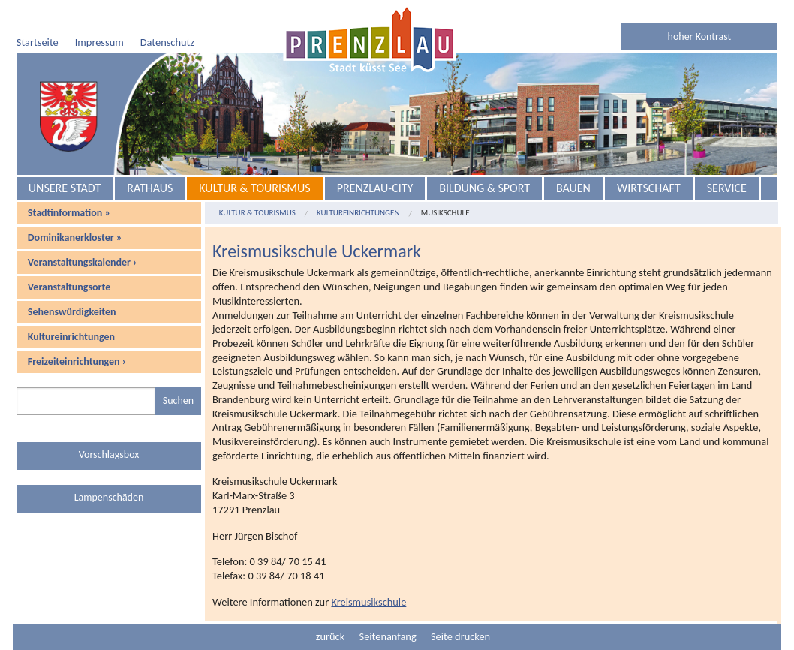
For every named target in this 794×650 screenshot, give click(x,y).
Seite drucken (460, 636)
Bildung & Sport (484, 188)
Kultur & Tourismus (254, 188)
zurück (330, 636)
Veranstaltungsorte (69, 287)
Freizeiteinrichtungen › (77, 361)
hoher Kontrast (700, 36)
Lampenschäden (109, 497)
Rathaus (150, 188)
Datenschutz (167, 42)
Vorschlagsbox (109, 454)
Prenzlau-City (375, 188)
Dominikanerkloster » (75, 237)
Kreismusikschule (368, 602)
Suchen (178, 400)
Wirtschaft (649, 188)
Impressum (99, 42)
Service (727, 188)
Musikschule (445, 213)
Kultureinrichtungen (71, 336)
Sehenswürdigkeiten (72, 311)
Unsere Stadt (65, 188)
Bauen (573, 188)
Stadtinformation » (69, 212)
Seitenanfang (388, 636)
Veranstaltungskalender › (82, 262)
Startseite (38, 42)
